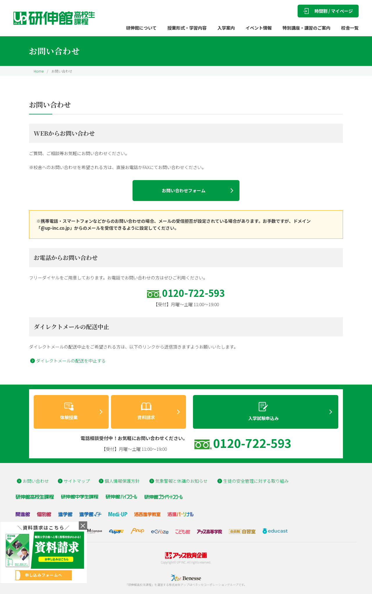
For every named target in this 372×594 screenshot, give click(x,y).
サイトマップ (77, 481)
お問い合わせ (36, 481)
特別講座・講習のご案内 (306, 28)
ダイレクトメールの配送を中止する (71, 361)
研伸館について (141, 28)
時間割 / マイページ (328, 11)
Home (39, 71)
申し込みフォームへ (43, 575)
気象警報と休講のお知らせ (181, 481)
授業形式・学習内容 (187, 28)
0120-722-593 (193, 292)
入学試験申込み (263, 411)
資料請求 (146, 411)
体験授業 (69, 411)
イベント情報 (259, 28)
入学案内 (226, 28)
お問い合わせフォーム (183, 190)
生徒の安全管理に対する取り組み (256, 481)
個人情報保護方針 (122, 481)
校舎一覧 (350, 28)
